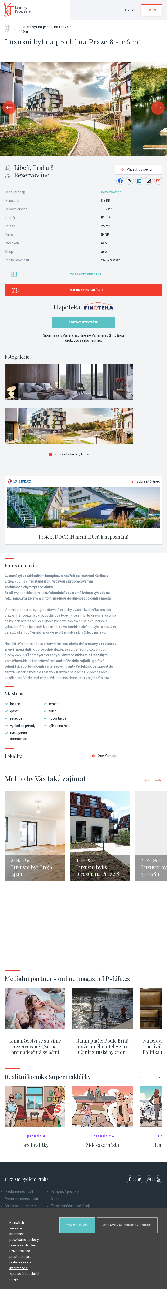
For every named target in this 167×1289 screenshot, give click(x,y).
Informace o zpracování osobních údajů (24, 1273)
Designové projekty (65, 1192)
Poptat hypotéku (83, 322)
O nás (55, 1199)
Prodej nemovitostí (19, 1192)
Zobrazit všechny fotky (69, 454)
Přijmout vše (77, 1225)
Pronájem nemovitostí (21, 1199)
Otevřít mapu (104, 756)
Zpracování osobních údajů (71, 1206)
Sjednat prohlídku (86, 290)
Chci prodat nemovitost (22, 1206)
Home (9, 27)
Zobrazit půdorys (86, 274)
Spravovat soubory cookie (127, 1225)
